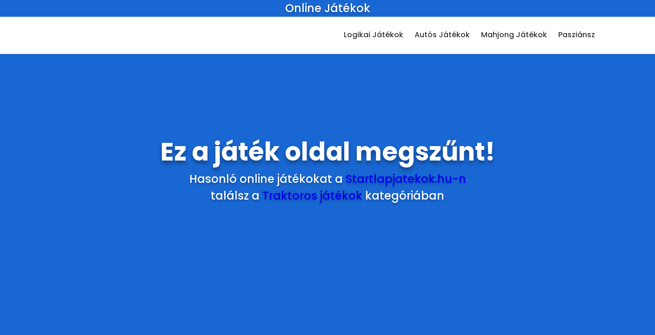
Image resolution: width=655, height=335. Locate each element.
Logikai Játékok (373, 34)
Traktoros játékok (312, 195)
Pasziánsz (576, 34)
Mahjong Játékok (514, 34)
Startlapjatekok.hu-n (406, 179)
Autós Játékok (442, 34)
